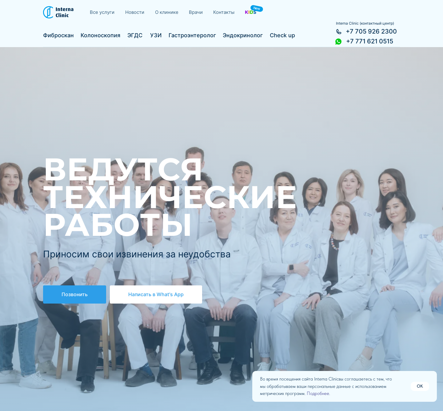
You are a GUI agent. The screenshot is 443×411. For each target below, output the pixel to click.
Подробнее (318, 393)
